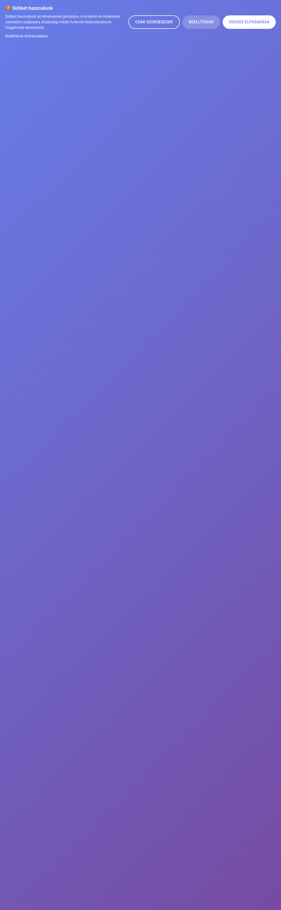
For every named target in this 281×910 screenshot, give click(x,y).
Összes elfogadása (249, 22)
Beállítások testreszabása (26, 36)
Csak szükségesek (154, 22)
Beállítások (201, 22)
